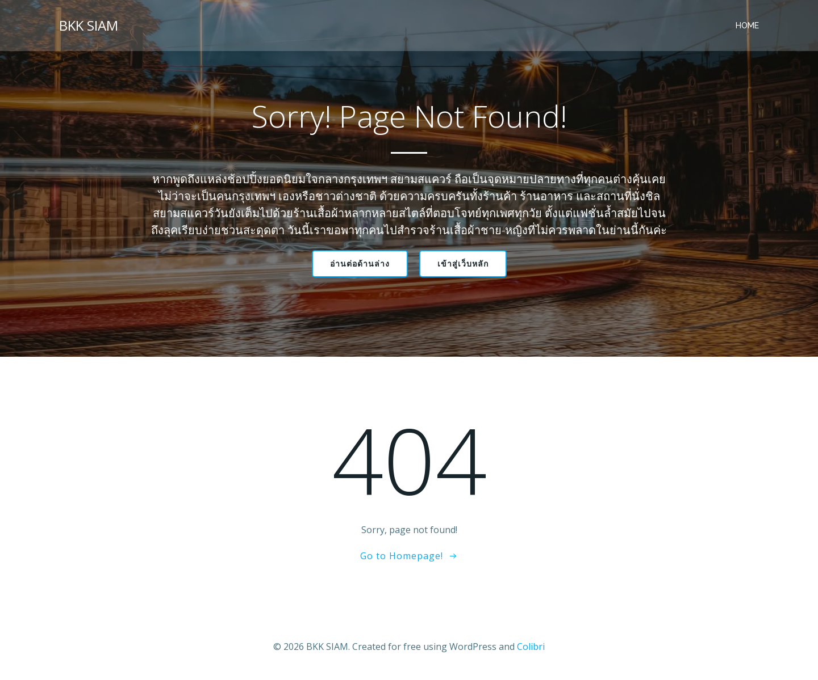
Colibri (531, 646)
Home (747, 25)
